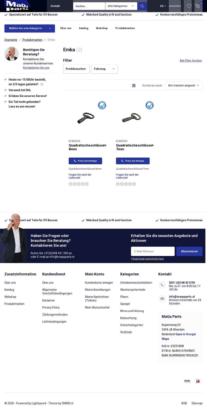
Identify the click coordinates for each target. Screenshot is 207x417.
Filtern (124, 299)
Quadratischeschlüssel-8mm (88, 150)
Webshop (102, 31)
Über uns (65, 31)
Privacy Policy (51, 310)
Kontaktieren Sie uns (36, 70)
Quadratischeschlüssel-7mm (135, 150)
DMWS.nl (67, 406)
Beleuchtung (128, 321)
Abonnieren (189, 254)
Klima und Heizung (132, 314)
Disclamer (48, 303)
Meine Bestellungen (97, 292)
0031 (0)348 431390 (182, 285)
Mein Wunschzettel (97, 310)
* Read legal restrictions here (147, 261)
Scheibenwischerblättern (136, 285)
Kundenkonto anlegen (99, 285)
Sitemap (197, 406)
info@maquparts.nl (182, 299)
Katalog (83, 31)
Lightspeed (39, 406)
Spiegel (125, 307)
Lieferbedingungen (54, 324)
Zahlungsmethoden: (55, 317)
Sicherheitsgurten (131, 328)
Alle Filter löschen (191, 63)
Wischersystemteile (132, 292)
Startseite (10, 42)
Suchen (142, 6)
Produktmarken (125, 31)
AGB (184, 406)
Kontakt (55, 5)
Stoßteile (126, 335)
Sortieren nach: (152, 88)
